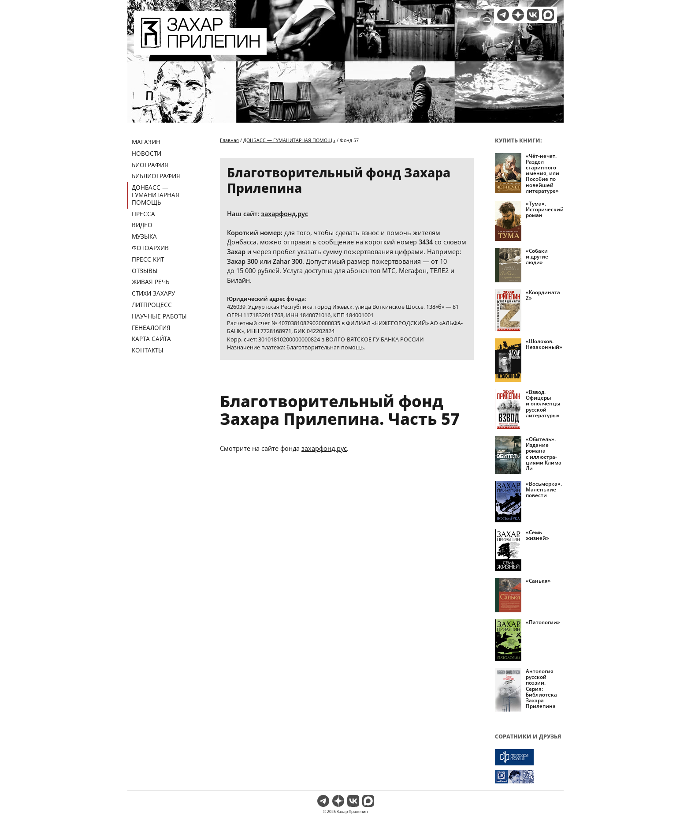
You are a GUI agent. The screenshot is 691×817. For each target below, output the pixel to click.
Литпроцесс (152, 304)
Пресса (143, 214)
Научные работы (159, 316)
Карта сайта (151, 338)
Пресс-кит (148, 259)
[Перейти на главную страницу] (200, 49)
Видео (142, 225)
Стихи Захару (153, 293)
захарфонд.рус (284, 213)
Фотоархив (150, 248)
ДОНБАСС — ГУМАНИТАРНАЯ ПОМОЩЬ (155, 194)
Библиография (156, 176)
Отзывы (145, 270)
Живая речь (151, 281)
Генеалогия (151, 327)
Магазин (146, 142)
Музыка (144, 236)
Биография (150, 165)
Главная (229, 140)
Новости (146, 153)
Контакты (147, 350)
